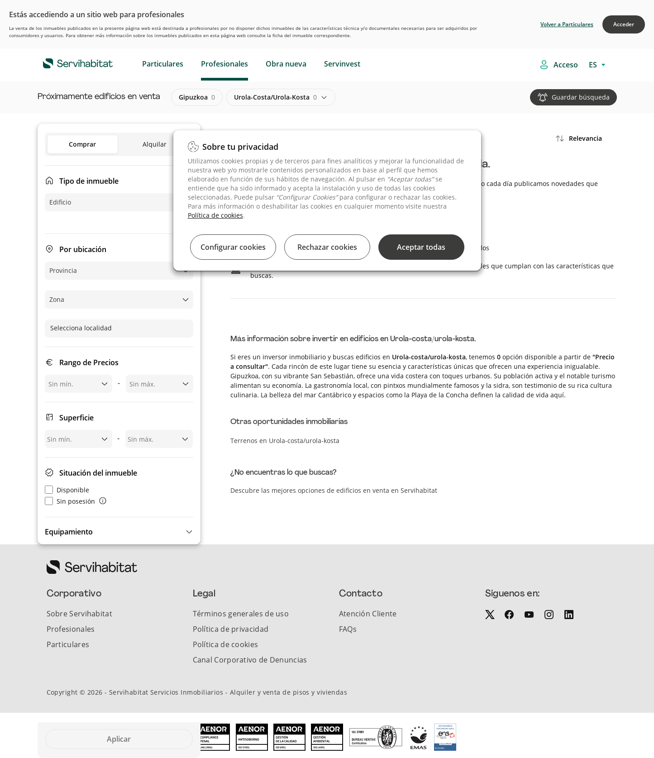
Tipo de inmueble (89, 181)
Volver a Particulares (566, 24)
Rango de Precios (89, 362)
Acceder (623, 24)
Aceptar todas (421, 247)
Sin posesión (70, 501)
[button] (119, 531)
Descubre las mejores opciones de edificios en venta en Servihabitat (333, 490)
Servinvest (342, 64)
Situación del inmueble (98, 473)
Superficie (76, 418)
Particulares (162, 64)
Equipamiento (69, 532)
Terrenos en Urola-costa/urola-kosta (284, 440)
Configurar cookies (233, 247)
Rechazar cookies (327, 247)
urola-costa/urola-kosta (275, 97)
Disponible (67, 490)
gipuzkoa (197, 97)
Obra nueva (286, 64)
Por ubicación (82, 249)
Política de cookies (215, 215)
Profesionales (224, 64)
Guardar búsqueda (581, 97)
